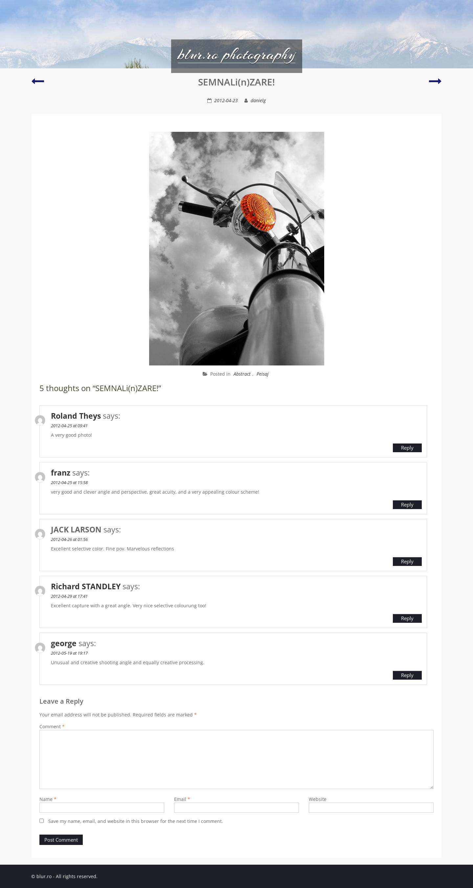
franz (60, 472)
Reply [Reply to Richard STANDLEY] (407, 618)
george (64, 643)
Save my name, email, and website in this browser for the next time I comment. (135, 821)
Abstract (242, 374)
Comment (52, 726)
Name (47, 799)
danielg (258, 100)
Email (182, 799)
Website (318, 799)
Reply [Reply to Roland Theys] (407, 447)
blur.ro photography (237, 54)
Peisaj (263, 374)
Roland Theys (76, 415)
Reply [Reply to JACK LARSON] (407, 561)
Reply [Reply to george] (407, 675)
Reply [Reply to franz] (407, 504)
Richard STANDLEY (86, 586)
